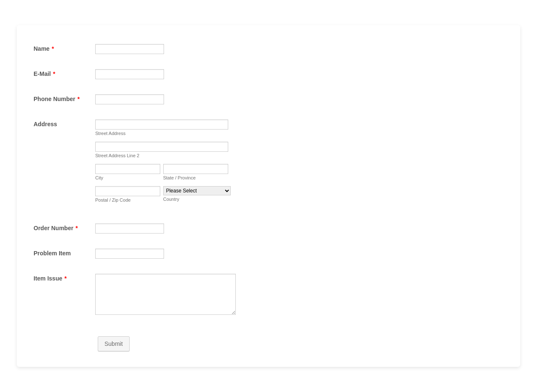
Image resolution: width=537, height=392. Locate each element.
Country (171, 199)
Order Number (56, 228)
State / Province (179, 177)
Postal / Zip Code (112, 199)
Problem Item (52, 253)
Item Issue (50, 278)
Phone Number (57, 99)
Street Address (110, 133)
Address (45, 124)
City (99, 177)
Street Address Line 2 (117, 155)
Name (44, 48)
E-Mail (44, 73)
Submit (113, 343)
